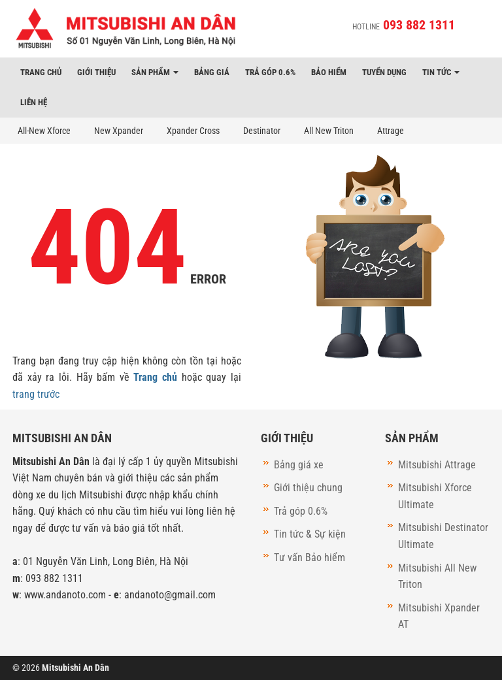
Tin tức (441, 72)
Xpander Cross (193, 130)
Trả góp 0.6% (270, 72)
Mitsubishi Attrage (437, 465)
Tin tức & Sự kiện (310, 534)
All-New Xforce (44, 130)
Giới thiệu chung (308, 487)
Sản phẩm (154, 72)
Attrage (390, 130)
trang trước (35, 394)
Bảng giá (211, 72)
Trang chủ (40, 72)
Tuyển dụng (384, 72)
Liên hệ (33, 102)
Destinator (261, 130)
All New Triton (329, 130)
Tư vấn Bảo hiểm (309, 557)
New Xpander (118, 130)
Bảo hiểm (328, 72)
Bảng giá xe (299, 465)
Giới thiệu (96, 72)
